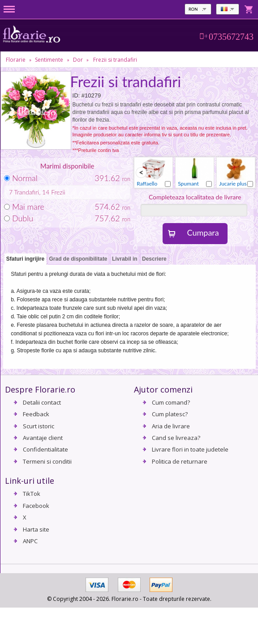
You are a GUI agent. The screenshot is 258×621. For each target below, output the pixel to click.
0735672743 (231, 36)
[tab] (25, 259)
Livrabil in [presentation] (125, 259)
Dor (78, 59)
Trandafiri (26, 192)
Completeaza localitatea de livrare (195, 197)
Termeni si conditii (47, 461)
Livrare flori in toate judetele (190, 449)
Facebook (36, 506)
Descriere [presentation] (154, 259)
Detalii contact (42, 402)
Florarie (16, 59)
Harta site (36, 529)
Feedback (36, 414)
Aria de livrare (171, 426)
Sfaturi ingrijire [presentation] (25, 259)
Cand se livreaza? (176, 438)
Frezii (58, 192)
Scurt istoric (38, 426)
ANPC (30, 541)
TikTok (31, 494)
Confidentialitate (45, 449)
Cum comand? (171, 402)
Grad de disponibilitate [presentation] (78, 259)
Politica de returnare (179, 461)
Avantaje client (43, 438)
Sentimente (49, 59)
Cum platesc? (170, 414)
